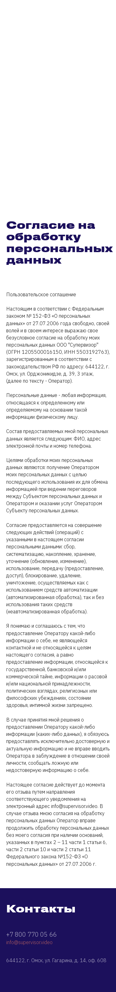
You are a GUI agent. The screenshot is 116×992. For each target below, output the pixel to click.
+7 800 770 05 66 (31, 934)
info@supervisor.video (29, 942)
